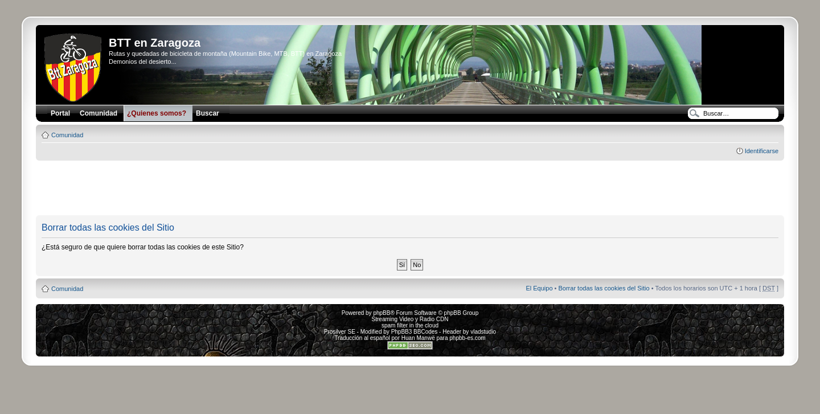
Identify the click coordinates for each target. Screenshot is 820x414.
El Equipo (539, 288)
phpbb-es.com (467, 338)
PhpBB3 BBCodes (414, 332)
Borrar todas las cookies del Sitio (603, 288)
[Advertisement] (410, 188)
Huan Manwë (418, 338)
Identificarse (761, 150)
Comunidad (67, 135)
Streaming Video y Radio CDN (410, 319)
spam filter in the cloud (410, 325)
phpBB (381, 313)
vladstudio (483, 332)
